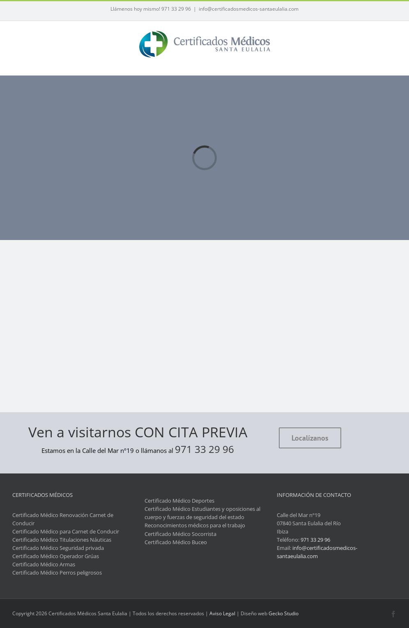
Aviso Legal (222, 613)
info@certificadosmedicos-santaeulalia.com (249, 8)
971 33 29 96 (204, 449)
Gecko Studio (284, 613)
